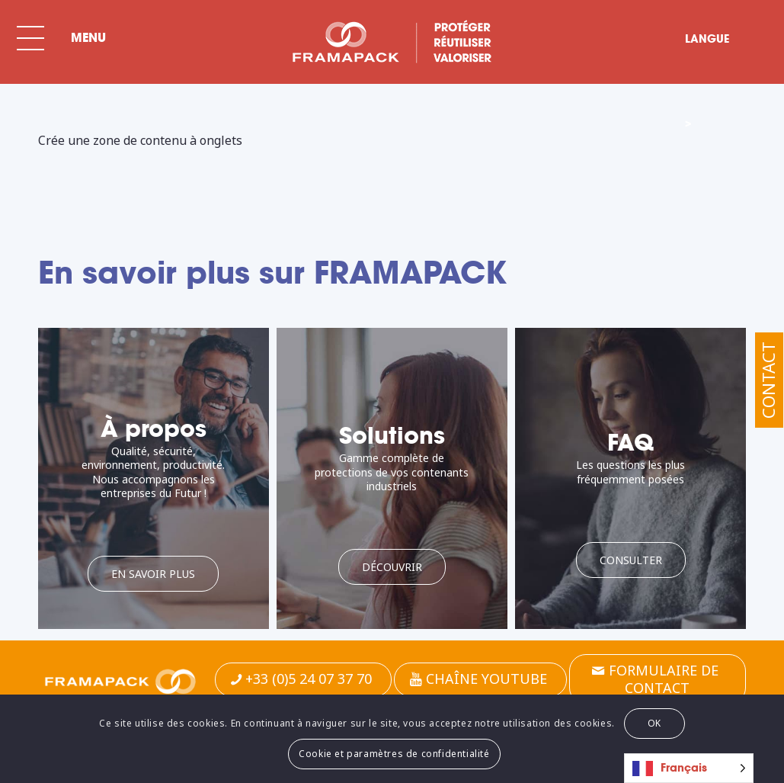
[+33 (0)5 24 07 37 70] (303, 680)
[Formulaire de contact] (657, 679)
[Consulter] (631, 560)
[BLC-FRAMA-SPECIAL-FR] (391, 42)
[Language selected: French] (689, 768)
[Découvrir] (392, 567)
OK (654, 723)
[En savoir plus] (153, 574)
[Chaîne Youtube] (480, 680)
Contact (768, 380)
